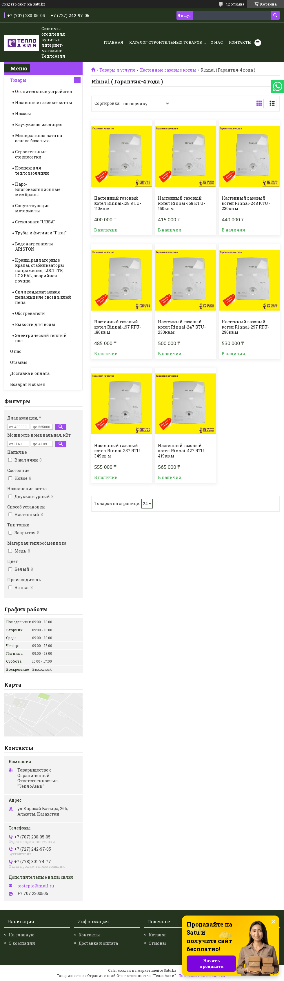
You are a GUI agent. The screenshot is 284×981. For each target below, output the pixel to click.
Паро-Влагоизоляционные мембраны (38, 189)
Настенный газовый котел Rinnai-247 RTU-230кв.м (182, 327)
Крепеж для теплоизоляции (32, 170)
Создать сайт (13, 4)
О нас (217, 42)
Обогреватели (30, 313)
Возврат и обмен (27, 384)
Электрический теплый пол (41, 338)
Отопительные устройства (43, 91)
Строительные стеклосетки (31, 154)
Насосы (23, 113)
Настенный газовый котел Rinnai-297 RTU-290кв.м (245, 327)
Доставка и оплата (30, 373)
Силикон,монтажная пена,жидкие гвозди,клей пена (43, 297)
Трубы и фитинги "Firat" (41, 233)
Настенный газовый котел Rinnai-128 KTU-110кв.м (117, 203)
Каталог (157, 935)
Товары (18, 80)
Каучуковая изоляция (39, 124)
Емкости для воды (35, 324)
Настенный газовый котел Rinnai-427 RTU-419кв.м (182, 451)
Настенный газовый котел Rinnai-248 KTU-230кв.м (246, 203)
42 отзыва (234, 4)
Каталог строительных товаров (165, 42)
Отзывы (19, 362)
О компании (22, 943)
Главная (113, 42)
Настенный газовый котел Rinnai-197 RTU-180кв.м (117, 327)
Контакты (240, 42)
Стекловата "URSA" (35, 222)
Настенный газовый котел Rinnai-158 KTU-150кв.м (181, 203)
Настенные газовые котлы (167, 70)
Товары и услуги (117, 70)
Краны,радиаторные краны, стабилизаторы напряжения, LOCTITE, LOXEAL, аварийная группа (39, 270)
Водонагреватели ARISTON (34, 246)
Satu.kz (170, 970)
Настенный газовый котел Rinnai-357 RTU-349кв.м (118, 451)
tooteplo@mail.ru (35, 886)
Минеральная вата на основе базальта (38, 138)
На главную (21, 935)
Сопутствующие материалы (32, 208)
